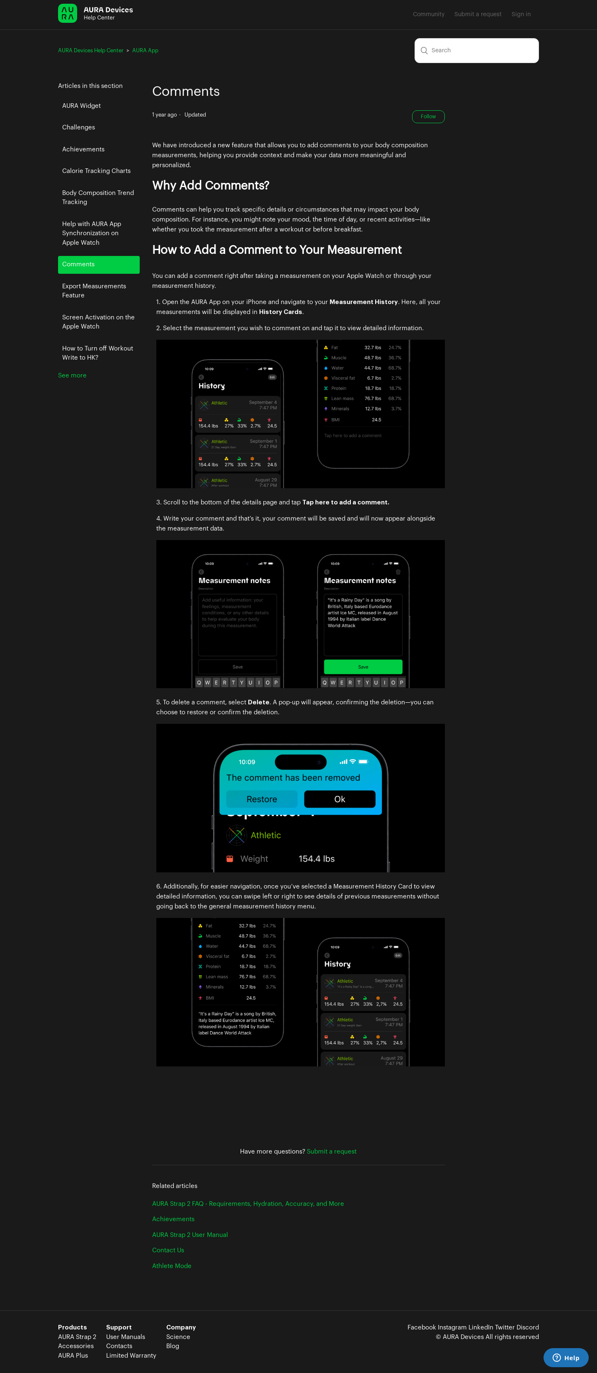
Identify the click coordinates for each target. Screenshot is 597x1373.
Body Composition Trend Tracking (98, 198)
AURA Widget (81, 106)
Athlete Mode (172, 1266)
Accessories (76, 1346)
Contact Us (168, 1250)
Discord (528, 1327)
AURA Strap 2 (77, 1337)
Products (72, 1327)
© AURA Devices (460, 1337)
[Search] (477, 50)
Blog (172, 1346)
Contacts (119, 1346)
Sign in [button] (521, 14)
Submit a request (478, 14)
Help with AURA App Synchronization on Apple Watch (91, 233)
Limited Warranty (131, 1356)
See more (72, 375)
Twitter (505, 1327)
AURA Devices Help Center (91, 50)
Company (181, 1327)
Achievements (83, 149)
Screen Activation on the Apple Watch (98, 322)
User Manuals (125, 1337)
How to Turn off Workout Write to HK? (97, 353)
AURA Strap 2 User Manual (190, 1235)
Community (428, 14)
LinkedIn (480, 1327)
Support (119, 1327)
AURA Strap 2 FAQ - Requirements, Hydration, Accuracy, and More (248, 1204)
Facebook (422, 1327)
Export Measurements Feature (94, 291)
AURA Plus (73, 1356)
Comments (78, 264)
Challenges (78, 127)
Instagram (452, 1327)
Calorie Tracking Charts (96, 171)
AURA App (145, 50)
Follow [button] (428, 116)
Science (178, 1337)
